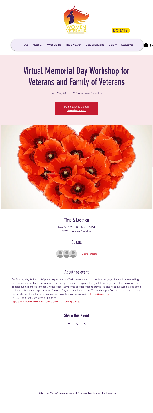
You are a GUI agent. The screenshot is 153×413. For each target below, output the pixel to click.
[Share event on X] (76, 324)
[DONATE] (121, 30)
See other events (76, 110)
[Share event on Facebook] (69, 324)
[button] (127, 45)
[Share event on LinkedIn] (84, 324)
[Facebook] (146, 45)
